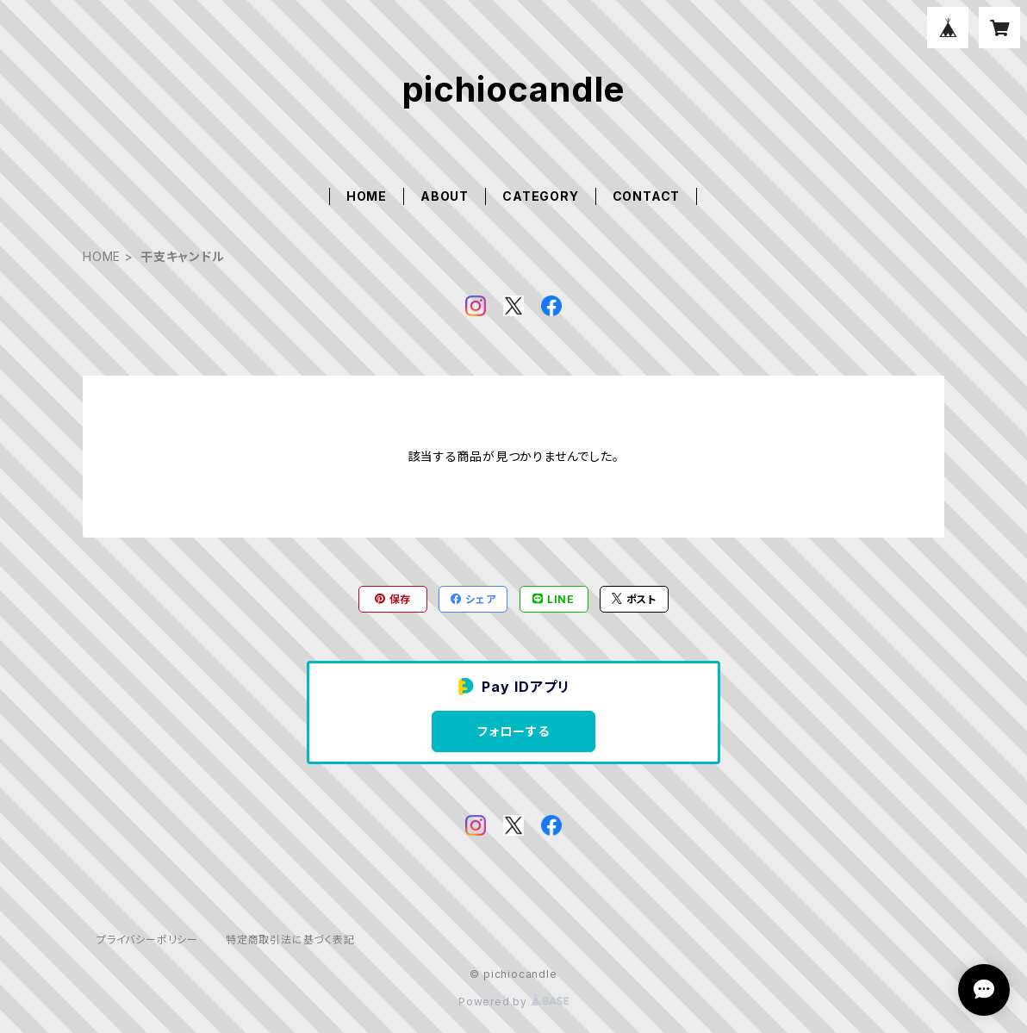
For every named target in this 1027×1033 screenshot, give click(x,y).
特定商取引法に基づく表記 (290, 939)
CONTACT (647, 196)
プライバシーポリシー (147, 939)
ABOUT (444, 196)
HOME (366, 196)
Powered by (513, 1001)
